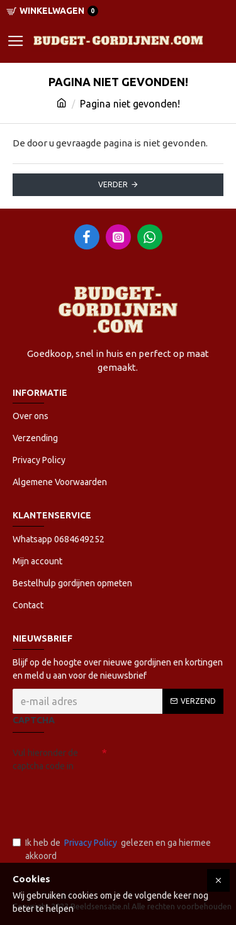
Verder (113, 184)
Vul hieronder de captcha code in (45, 759)
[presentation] (101, 798)
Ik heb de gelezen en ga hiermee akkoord (112, 848)
